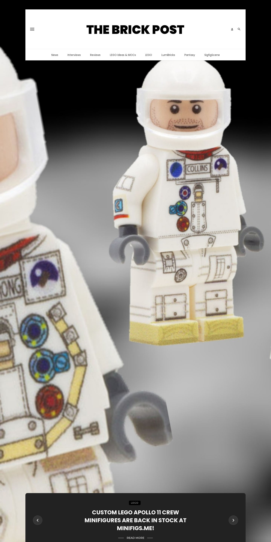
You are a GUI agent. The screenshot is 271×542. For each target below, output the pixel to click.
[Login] (232, 29)
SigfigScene (212, 55)
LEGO (148, 55)
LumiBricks (168, 55)
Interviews (74, 55)
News (54, 55)
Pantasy (189, 55)
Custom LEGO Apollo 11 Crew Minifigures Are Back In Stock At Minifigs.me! (135, 520)
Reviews (95, 55)
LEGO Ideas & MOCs (123, 55)
